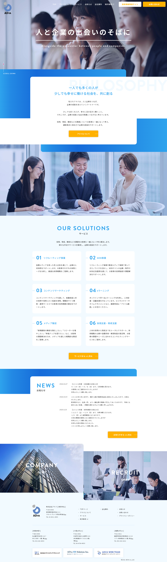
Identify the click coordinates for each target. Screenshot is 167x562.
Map (65, 514)
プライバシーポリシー (127, 516)
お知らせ (88, 4)
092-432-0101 (121, 541)
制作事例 (108, 4)
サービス (78, 4)
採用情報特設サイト (130, 4)
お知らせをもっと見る (123, 434)
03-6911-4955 (53, 517)
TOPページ (84, 509)
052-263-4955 (39, 541)
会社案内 (98, 4)
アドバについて (65, 4)
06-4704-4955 (80, 543)
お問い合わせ (154, 4)
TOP (54, 4)
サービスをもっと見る (83, 356)
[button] (42, 468)
